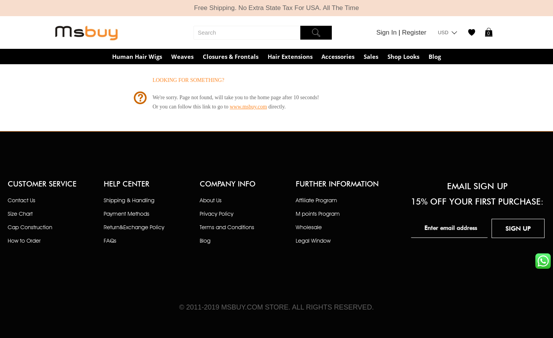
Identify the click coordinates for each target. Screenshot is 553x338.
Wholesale (309, 227)
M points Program (318, 213)
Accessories (337, 56)
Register (414, 32)
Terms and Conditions (227, 227)
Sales (371, 56)
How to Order (24, 240)
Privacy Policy (216, 213)
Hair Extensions (290, 56)
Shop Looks (403, 56)
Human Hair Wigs (137, 56)
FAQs (110, 240)
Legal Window (313, 240)
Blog (435, 56)
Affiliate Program (316, 200)
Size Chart (20, 213)
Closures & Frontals (230, 56)
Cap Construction (30, 227)
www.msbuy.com (248, 107)
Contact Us (21, 200)
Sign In (387, 32)
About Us (211, 200)
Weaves (182, 56)
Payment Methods (126, 213)
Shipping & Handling (129, 200)
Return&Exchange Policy (134, 227)
